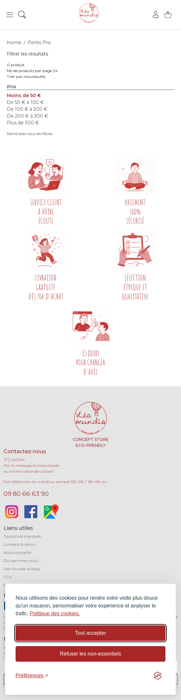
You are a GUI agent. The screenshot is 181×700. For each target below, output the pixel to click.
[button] (10, 14)
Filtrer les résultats (27, 54)
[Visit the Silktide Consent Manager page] (157, 675)
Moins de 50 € (24, 95)
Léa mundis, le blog (22, 568)
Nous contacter (18, 552)
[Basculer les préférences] (32, 675)
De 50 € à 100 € (25, 102)
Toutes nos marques (22, 536)
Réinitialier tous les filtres (29, 133)
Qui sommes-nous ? (22, 560)
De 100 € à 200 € (27, 109)
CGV (8, 576)
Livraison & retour (20, 544)
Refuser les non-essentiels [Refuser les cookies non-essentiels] (90, 653)
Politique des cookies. (55, 613)
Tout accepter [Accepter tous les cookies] (90, 633)
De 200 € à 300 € (27, 116)
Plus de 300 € (23, 123)
